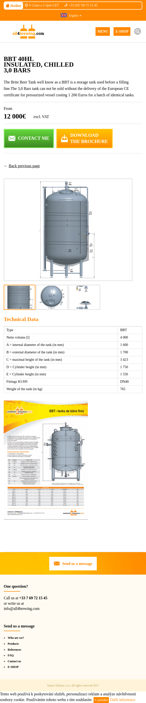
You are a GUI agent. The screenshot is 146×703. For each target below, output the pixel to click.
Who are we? (16, 638)
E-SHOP (122, 31)
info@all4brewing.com (21, 608)
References (14, 649)
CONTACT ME (33, 138)
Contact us (14, 661)
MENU (102, 31)
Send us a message (77, 564)
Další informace (122, 700)
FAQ (11, 655)
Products (13, 643)
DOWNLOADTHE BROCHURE (89, 138)
